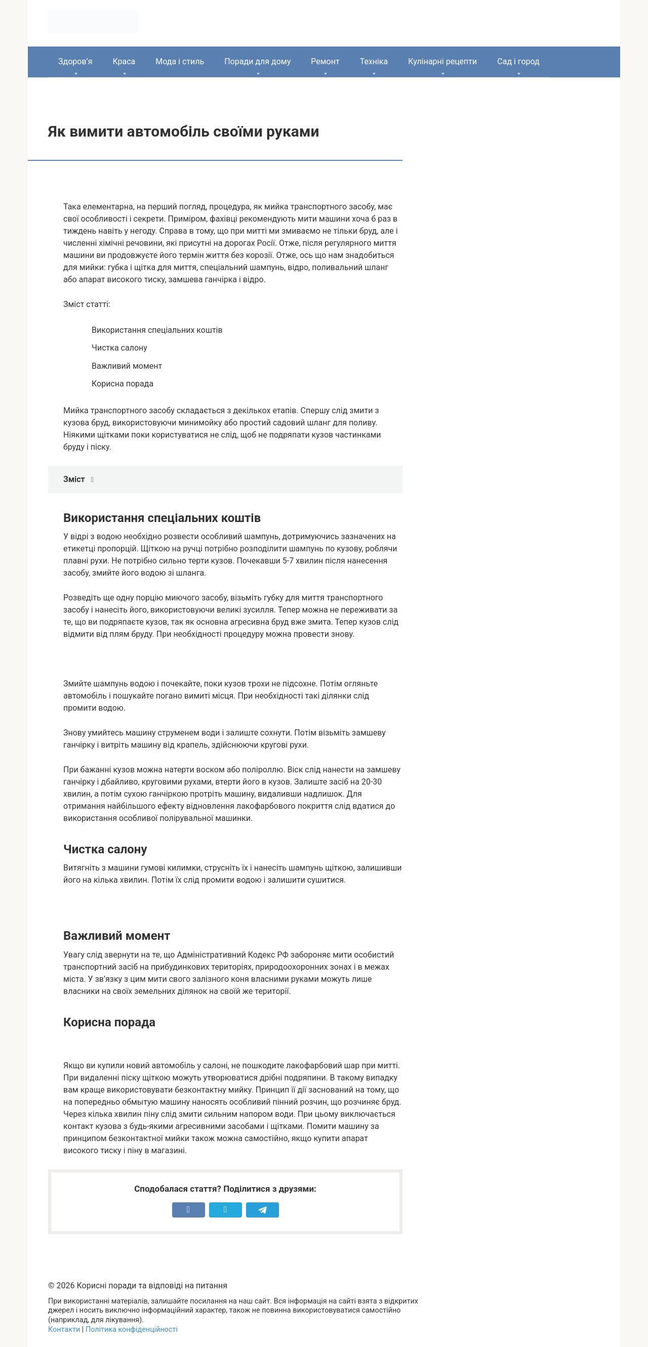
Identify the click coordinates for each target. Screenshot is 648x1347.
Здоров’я (75, 61)
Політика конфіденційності (132, 1329)
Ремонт (325, 61)
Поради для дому (257, 61)
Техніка (374, 61)
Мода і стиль (179, 61)
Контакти (64, 1329)
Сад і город (518, 61)
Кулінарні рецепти (442, 61)
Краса (123, 61)
